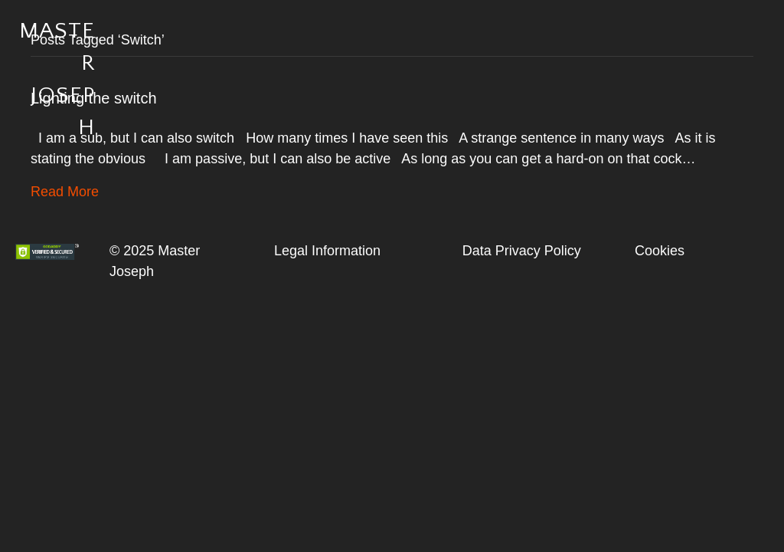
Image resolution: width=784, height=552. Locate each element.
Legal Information (327, 250)
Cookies (659, 250)
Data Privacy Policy (521, 250)
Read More (65, 191)
